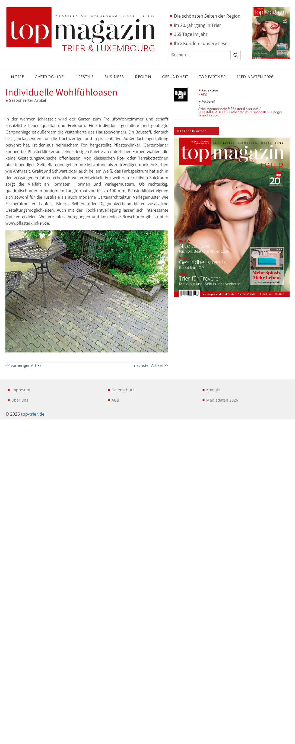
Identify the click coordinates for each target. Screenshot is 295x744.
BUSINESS (114, 77)
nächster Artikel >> (151, 365)
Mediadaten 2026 (255, 77)
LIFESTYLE (83, 77)
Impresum (20, 389)
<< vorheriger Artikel (24, 365)
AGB (115, 400)
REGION (143, 77)
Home (17, 77)
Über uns (19, 400)
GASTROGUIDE (49, 77)
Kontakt (213, 389)
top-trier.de (33, 414)
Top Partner (212, 77)
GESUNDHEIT (175, 77)
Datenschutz (123, 389)
